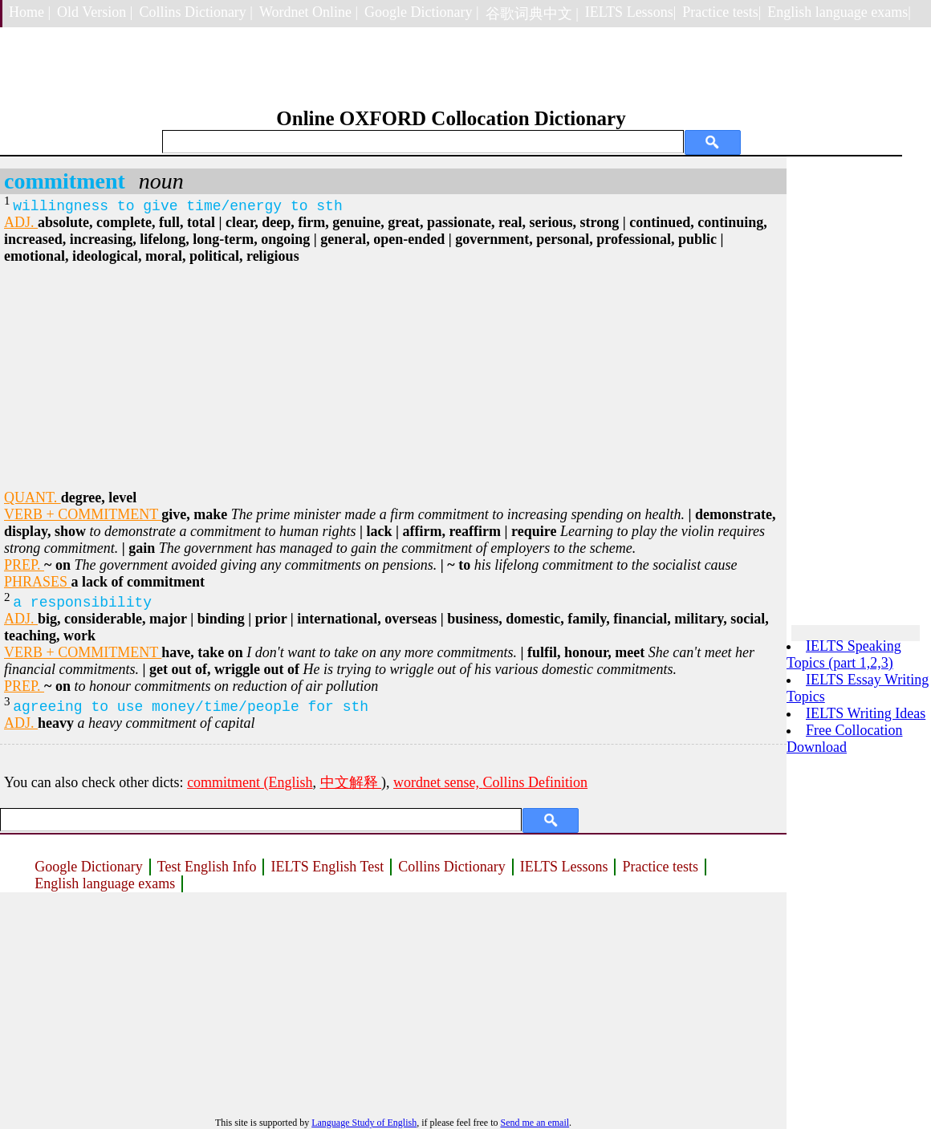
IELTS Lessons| (630, 12)
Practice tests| (721, 12)
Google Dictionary (88, 867)
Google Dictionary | (421, 12)
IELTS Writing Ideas (865, 713)
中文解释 (351, 782)
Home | (30, 12)
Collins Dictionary (452, 867)
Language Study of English (364, 1122)
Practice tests (659, 867)
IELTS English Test (327, 867)
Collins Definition (535, 782)
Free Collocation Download (844, 738)
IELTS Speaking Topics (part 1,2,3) (844, 654)
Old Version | (94, 12)
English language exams (105, 883)
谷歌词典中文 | (532, 14)
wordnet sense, (437, 782)
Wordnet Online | (308, 12)
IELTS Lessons (564, 867)
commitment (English (249, 782)
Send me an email (534, 1122)
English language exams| (839, 12)
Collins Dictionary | (196, 12)
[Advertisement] (393, 377)
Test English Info (207, 867)
